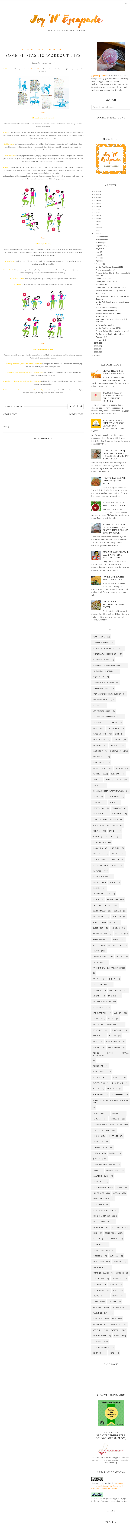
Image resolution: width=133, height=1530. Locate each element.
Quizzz (112, 1153)
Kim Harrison (115, 990)
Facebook (97, 865)
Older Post (76, 414)
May (98, 258)
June (98, 255)
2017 (96, 218)
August (99, 249)
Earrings (110, 837)
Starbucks (98, 1244)
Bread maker (99, 762)
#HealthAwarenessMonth (105, 654)
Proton (96, 1153)
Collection (98, 814)
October (99, 243)
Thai (115, 1290)
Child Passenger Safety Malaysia (108, 791)
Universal (58, 49)
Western (115, 1330)
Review (119, 1187)
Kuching (112, 996)
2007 (96, 355)
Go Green (116, 917)
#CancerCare (99, 637)
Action (26, 49)
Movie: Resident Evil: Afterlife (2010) (110, 288)
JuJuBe (112, 979)
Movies (116, 1077)
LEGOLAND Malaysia (102, 1001)
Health (118, 934)
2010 (96, 346)
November (100, 240)
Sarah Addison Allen (103, 1210)
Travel (115, 1296)
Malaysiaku (112, 1024)
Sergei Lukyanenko (102, 1222)
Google (96, 922)
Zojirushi (97, 1353)
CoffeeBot (117, 808)
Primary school (100, 1147)
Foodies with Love (101, 894)
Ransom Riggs (112, 1170)
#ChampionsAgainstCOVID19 (106, 648)
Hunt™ (96, 945)
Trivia (95, 1301)
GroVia (112, 922)
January (99, 340)
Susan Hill (118, 1262)
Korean (96, 996)
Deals (95, 825)
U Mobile (112, 1301)
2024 (96, 197)
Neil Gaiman (118, 1083)
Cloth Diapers (112, 797)
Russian (116, 1193)
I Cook (96, 951)
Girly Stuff (98, 917)
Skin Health (117, 1227)
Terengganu (98, 1290)
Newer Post (10, 414)
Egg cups (115, 848)
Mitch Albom (114, 1047)
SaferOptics (98, 1204)
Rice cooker (98, 1193)
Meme (95, 1041)
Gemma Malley (99, 911)
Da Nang (114, 819)
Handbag (115, 928)
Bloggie (114, 745)
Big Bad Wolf (99, 740)
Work (116, 1336)
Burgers (119, 768)
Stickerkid (97, 1256)
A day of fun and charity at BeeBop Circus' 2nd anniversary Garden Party (108, 426)
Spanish (96, 1239)
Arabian (113, 722)
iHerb (111, 1353)
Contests (116, 814)
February (100, 337)
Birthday (97, 745)
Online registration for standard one (111, 1101)
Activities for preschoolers (106, 717)
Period (96, 1136)
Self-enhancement (41, 49)
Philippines (113, 1136)
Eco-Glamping (99, 842)
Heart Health (99, 939)
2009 (96, 349)
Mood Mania (99, 1072)
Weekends (97, 1330)
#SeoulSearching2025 (103, 671)
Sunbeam (114, 1256)
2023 (96, 200)
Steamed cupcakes (101, 1250)
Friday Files (112, 899)
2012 (96, 234)
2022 (96, 203)
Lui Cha (117, 1013)
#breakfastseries (101, 700)
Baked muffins (99, 734)
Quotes (96, 1159)
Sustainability (99, 1267)
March (99, 264)
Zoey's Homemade (101, 1347)
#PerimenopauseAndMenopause (107, 665)
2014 (96, 228)
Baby (95, 728)
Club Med (97, 802)
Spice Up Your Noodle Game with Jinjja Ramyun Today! (115, 555)
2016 (96, 222)
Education (98, 848)
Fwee (95, 905)
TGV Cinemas (98, 1279)
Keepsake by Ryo (100, 984)
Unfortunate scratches (105, 325)
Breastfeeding (99, 768)
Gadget (108, 905)
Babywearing (113, 728)
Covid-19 (97, 819)
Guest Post (98, 928)
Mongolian (98, 1066)
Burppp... (97, 774)
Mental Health (113, 1041)
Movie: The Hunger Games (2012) (109, 267)
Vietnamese (98, 1319)
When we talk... (102, 285)
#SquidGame (98, 677)
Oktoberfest (117, 1094)
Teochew (113, 1284)
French (96, 899)
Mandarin (117, 1030)
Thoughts (97, 1296)
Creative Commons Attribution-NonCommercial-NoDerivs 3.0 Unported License (107, 1486)
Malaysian (97, 1030)
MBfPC (111, 1019)
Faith (113, 865)
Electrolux (98, 854)
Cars (119, 779)
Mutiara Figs (99, 1083)
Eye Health (114, 859)
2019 (96, 212)
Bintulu (117, 740)
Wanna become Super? (105, 270)
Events (96, 859)
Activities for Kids (101, 711)
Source (43, 238)
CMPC (95, 779)
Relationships (99, 1187)
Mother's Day (99, 1077)
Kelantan (97, 990)
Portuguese (98, 1142)
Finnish (112, 882)
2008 (96, 352)
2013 (96, 231)
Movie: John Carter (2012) (106, 282)
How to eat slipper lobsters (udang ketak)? (114, 481)
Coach (112, 802)
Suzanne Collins (101, 1273)
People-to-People (101, 1130)
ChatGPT (97, 785)
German (117, 911)
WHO (114, 1319)
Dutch (96, 837)
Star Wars (112, 1239)
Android (97, 722)
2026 (96, 191)
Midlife (96, 1047)
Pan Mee (116, 1113)
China (95, 797)
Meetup (112, 1036)
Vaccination (118, 1307)
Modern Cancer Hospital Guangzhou (111, 1054)
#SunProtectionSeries (103, 682)
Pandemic (114, 1119)
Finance (96, 882)
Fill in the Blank (100, 877)
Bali (117, 734)
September (101, 246)
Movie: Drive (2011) (104, 279)
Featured (97, 871)
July (97, 252)
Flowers (96, 888)
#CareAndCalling (101, 642)
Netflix (96, 1089)
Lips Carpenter (99, 1013)
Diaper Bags (112, 825)
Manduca (97, 1036)
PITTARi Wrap (99, 1113)
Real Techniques (100, 1176)
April (98, 261)
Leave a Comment (13, 406)
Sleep (95, 1233)
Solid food (110, 1233)
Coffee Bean (98, 808)
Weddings (97, 1324)
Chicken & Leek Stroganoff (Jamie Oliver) (113, 604)
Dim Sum (96, 831)
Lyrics (95, 1019)
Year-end (97, 1341)
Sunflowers (98, 1262)
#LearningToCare (101, 660)
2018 (96, 215)
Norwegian (98, 1094)
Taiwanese (117, 1279)
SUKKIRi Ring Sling (101, 1199)
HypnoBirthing (115, 945)
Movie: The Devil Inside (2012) (108, 328)
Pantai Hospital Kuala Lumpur (107, 1124)
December (100, 237)
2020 (96, 210)
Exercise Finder (36, 69)
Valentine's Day (100, 1313)
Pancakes (97, 1119)
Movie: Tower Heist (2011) (106, 311)
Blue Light (98, 751)
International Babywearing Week (109, 968)
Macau (96, 1024)
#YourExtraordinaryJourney (107, 694)
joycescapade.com (99, 75)
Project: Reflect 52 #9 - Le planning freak (112, 331)
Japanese (97, 979)
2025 (96, 194)
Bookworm (115, 751)
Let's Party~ (98, 1007)
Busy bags (116, 774)
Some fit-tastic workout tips (107, 307)
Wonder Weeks (99, 1336)
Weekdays (115, 1324)
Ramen (96, 1170)
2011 (96, 343)
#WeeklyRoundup (101, 688)
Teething (97, 1284)
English (114, 854)
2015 (96, 225)
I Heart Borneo (100, 956)
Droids (112, 831)
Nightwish (112, 1089)
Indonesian (98, 962)
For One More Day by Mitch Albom (110, 334)
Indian (119, 956)
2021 (96, 206)
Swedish (120, 1273)
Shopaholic (98, 1227)
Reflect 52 (97, 1182)
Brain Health (99, 757)
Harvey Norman (100, 934)
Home (115, 939)
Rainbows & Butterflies (104, 1164)
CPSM (107, 779)
